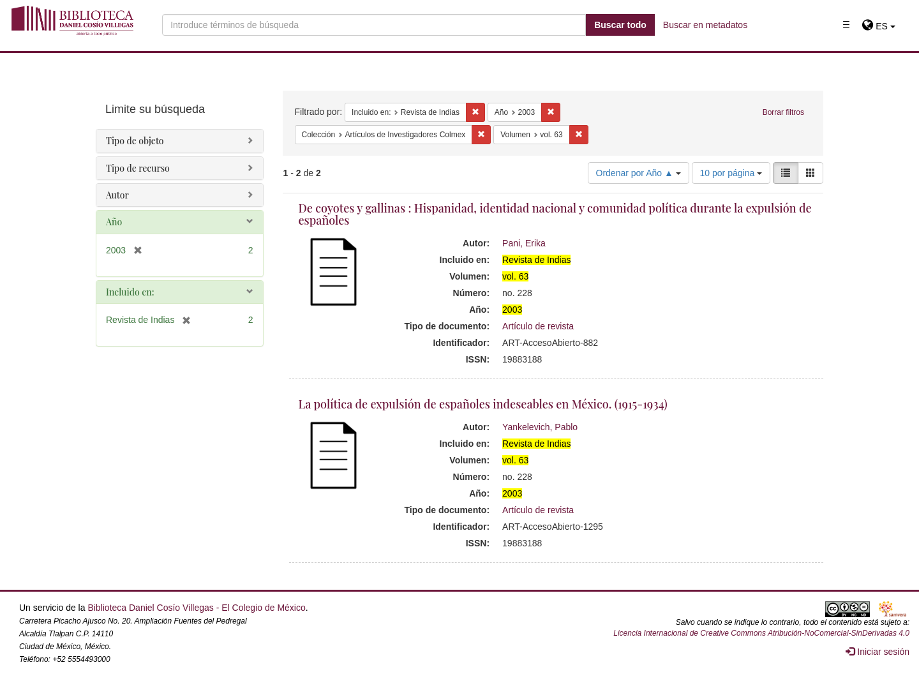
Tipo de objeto (135, 141)
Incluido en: (130, 292)
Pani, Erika (524, 243)
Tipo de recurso (138, 168)
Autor (117, 195)
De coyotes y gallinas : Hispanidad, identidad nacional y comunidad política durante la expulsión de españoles (555, 214)
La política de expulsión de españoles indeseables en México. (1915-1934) (483, 404)
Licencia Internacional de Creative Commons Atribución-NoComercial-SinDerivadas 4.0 (761, 633)
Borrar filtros (783, 112)
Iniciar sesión (877, 652)
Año (114, 222)
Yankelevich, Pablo (540, 427)
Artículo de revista (538, 326)
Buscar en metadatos (705, 25)
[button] (878, 26)
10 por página (731, 173)
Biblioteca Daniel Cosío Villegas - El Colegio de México (196, 608)
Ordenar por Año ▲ (638, 173)
